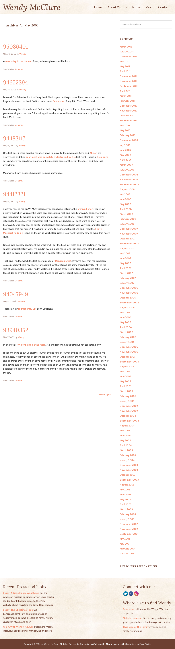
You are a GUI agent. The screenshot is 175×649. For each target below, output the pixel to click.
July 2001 (125, 538)
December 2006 (129, 287)
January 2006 (127, 341)
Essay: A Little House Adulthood (21, 592)
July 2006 (125, 312)
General (19, 69)
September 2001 (129, 533)
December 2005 (129, 346)
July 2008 (125, 194)
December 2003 (129, 465)
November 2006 (129, 292)
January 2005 (127, 401)
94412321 (14, 194)
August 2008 (127, 189)
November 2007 (129, 233)
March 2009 (126, 164)
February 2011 (127, 100)
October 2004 (128, 415)
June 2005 (125, 376)
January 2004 (127, 460)
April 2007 (125, 268)
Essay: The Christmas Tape (18, 609)
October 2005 (128, 356)
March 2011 (126, 95)
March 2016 (126, 46)
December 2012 (128, 56)
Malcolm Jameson (132, 618)
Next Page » (105, 394)
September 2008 (129, 184)
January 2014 (127, 51)
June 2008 (125, 199)
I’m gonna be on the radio (31, 344)
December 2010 (129, 105)
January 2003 (127, 519)
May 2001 (125, 543)
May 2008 (125, 204)
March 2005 (126, 391)
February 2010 (128, 135)
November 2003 (129, 469)
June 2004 (125, 435)
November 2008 (129, 179)
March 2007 (126, 273)
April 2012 (125, 71)
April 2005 (126, 386)
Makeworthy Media (102, 644)
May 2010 (125, 130)
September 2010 (129, 120)
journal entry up (27, 308)
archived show (85, 208)
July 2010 (125, 125)
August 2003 (127, 484)
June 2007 (125, 258)
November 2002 (129, 529)
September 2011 (129, 86)
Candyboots (130, 609)
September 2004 (129, 420)
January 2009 (127, 169)
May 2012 (125, 66)
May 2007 (125, 263)
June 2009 (125, 150)
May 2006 (125, 322)
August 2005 (127, 366)
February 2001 (128, 548)
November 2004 (129, 410)
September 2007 (129, 243)
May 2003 (125, 499)
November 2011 (128, 81)
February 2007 (128, 278)
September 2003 (129, 479)
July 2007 (125, 253)
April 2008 (126, 209)
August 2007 (127, 248)
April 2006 (126, 327)
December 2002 (129, 524)
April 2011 (125, 91)
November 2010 (129, 110)
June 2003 (125, 494)
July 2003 (125, 489)
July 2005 (125, 371)
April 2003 (125, 504)
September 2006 (129, 302)
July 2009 (125, 145)
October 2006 (128, 297)
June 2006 (125, 317)
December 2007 (129, 228)
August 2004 (127, 425)
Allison (93, 152)
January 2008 (127, 223)
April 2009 (126, 159)
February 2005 (128, 396)
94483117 (14, 138)
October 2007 (128, 238)
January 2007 (127, 282)
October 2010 (127, 115)
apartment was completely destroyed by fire (51, 156)
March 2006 (126, 332)
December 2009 (129, 140)
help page (102, 156)
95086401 (15, 46)
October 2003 (128, 474)
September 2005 (129, 361)
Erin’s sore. (59, 101)
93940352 (15, 330)
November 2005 (129, 351)
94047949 (15, 294)
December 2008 (129, 174)
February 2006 (128, 337)
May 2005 (125, 381)
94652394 (15, 82)
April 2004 (126, 445)
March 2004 (126, 450)
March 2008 (126, 214)
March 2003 (126, 509)
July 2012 (124, 61)
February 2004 (128, 455)
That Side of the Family (136, 626)
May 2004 (125, 440)
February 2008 (128, 218)
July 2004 (125, 430)
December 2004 (129, 405)
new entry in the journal (18, 61)
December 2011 (128, 76)
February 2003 (128, 514)
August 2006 (127, 307)
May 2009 (125, 154)
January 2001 (127, 553)
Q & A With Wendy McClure (18, 626)
